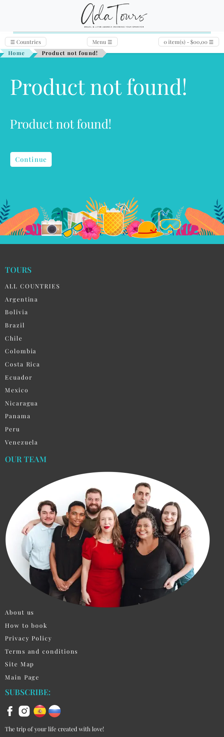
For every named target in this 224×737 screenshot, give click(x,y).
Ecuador (18, 377)
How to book (26, 625)
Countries (25, 41)
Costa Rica (22, 364)
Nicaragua (21, 403)
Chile (14, 338)
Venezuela (21, 442)
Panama (18, 416)
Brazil (15, 325)
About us (19, 612)
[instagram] (25, 710)
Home (16, 52)
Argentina (21, 299)
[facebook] (11, 710)
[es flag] (41, 710)
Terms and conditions (41, 651)
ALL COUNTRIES (32, 286)
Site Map (19, 664)
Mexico (17, 390)
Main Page (22, 677)
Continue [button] (31, 159)
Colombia (21, 351)
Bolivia (16, 312)
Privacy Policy (28, 638)
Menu (102, 41)
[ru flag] (54, 710)
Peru (12, 429)
